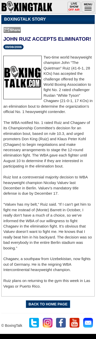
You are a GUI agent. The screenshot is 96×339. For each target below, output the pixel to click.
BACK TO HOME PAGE (48, 304)
